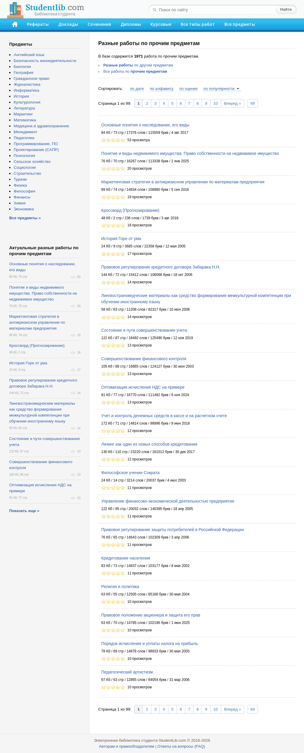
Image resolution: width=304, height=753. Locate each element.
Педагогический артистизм (127, 672)
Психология (24, 155)
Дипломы (131, 24)
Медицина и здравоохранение (41, 126)
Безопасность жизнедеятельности (45, 60)
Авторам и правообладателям (126, 746)
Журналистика (27, 84)
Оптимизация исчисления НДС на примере (143, 387)
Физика (20, 185)
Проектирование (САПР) (36, 149)
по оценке (188, 88)
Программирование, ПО (36, 144)
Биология (22, 66)
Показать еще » (24, 511)
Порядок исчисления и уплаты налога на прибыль (149, 643)
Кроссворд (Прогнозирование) (130, 210)
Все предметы (239, 24)
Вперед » (232, 103)
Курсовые (161, 24)
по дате (137, 88)
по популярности (218, 88)
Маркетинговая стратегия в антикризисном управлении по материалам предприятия (183, 181)
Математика (25, 120)
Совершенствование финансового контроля (143, 358)
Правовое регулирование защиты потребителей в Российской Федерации (172, 529)
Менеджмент (25, 132)
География (23, 72)
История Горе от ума (121, 238)
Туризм (20, 179)
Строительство (27, 173)
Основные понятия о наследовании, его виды (145, 125)
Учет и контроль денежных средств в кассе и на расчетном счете (164, 415)
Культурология (27, 102)
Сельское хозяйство (32, 161)
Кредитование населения (125, 558)
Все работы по (135, 71)
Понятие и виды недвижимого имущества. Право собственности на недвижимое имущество (190, 153)
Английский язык (29, 55)
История (21, 96)
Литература (24, 108)
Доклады (68, 24)
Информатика (26, 90)
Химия (20, 203)
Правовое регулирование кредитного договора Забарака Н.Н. (160, 267)
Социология (25, 167)
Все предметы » (25, 218)
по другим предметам (138, 65)
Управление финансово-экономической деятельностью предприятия (167, 501)
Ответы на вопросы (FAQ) (181, 746)
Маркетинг (23, 114)
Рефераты (38, 24)
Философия (24, 191)
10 (215, 103)
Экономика (24, 209)
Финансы (22, 197)
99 (253, 103)
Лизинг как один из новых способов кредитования (149, 444)
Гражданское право (31, 78)
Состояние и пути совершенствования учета (144, 330)
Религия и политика (120, 586)
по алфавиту (161, 88)
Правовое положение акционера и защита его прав (150, 615)
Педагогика (24, 138)
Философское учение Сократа (130, 472)
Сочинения (99, 24)
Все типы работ (198, 24)
